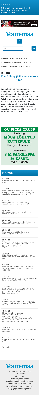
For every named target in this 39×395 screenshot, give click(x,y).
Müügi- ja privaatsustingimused (19, 389)
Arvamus (16, 63)
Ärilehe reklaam (6, 10)
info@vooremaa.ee (22, 379)
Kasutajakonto (5, 4)
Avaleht (5, 58)
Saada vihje (4, 12)
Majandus (6, 63)
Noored (4, 67)
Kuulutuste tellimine (7, 8)
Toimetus (25, 10)
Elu (31, 63)
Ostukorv (13, 12)
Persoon (14, 67)
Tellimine (17, 10)
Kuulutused (25, 67)
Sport (25, 63)
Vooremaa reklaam (22, 8)
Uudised (14, 58)
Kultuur (23, 58)
